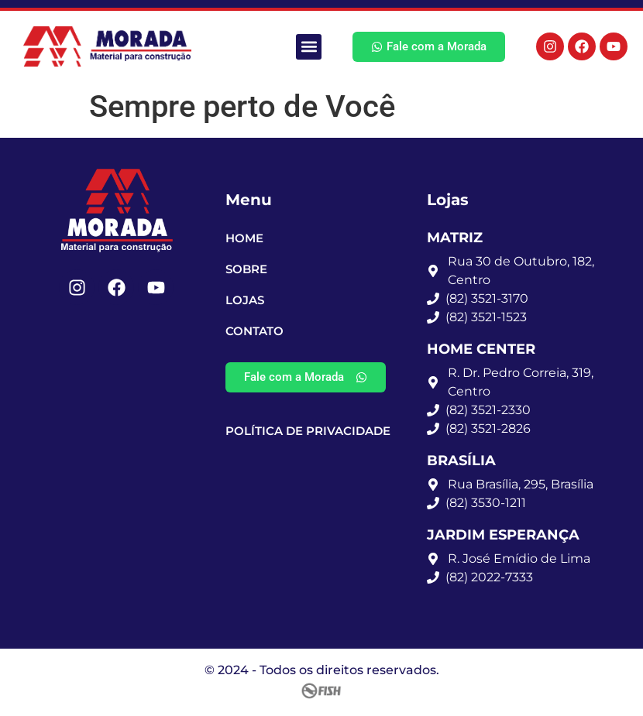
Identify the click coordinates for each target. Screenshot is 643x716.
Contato (254, 331)
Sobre (246, 269)
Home (244, 238)
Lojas (244, 300)
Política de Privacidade (307, 430)
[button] (309, 47)
